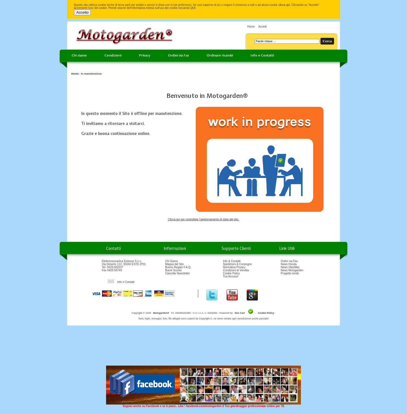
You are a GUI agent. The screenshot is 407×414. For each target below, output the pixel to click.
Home (251, 26)
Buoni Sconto (173, 270)
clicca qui (284, 4)
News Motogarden (292, 270)
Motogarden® (161, 313)
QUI (192, 7)
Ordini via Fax (178, 55)
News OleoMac (290, 267)
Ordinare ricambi (220, 55)
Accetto (82, 12)
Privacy (144, 55)
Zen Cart (240, 313)
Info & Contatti (232, 261)
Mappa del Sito (174, 264)
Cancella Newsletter (177, 273)
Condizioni (112, 55)
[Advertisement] (203, 347)
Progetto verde (290, 273)
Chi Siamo (171, 261)
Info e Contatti (262, 55)
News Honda (288, 264)
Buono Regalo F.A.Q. (178, 267)
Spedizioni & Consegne (237, 264)
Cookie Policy (231, 273)
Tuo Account (230, 276)
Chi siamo (79, 55)
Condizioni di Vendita (236, 270)
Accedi (262, 26)
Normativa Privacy (234, 267)
